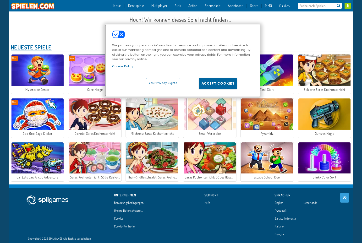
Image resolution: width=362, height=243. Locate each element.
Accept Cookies (218, 83)
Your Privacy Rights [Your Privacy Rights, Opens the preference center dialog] (163, 83)
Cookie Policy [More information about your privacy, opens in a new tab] (122, 66)
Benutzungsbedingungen (129, 203)
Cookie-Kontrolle (124, 226)
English (278, 203)
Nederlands (310, 203)
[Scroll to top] (344, 198)
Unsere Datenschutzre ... (128, 210)
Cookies (119, 218)
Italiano (279, 226)
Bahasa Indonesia (285, 218)
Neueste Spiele (31, 47)
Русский (280, 210)
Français (279, 234)
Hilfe (207, 203)
